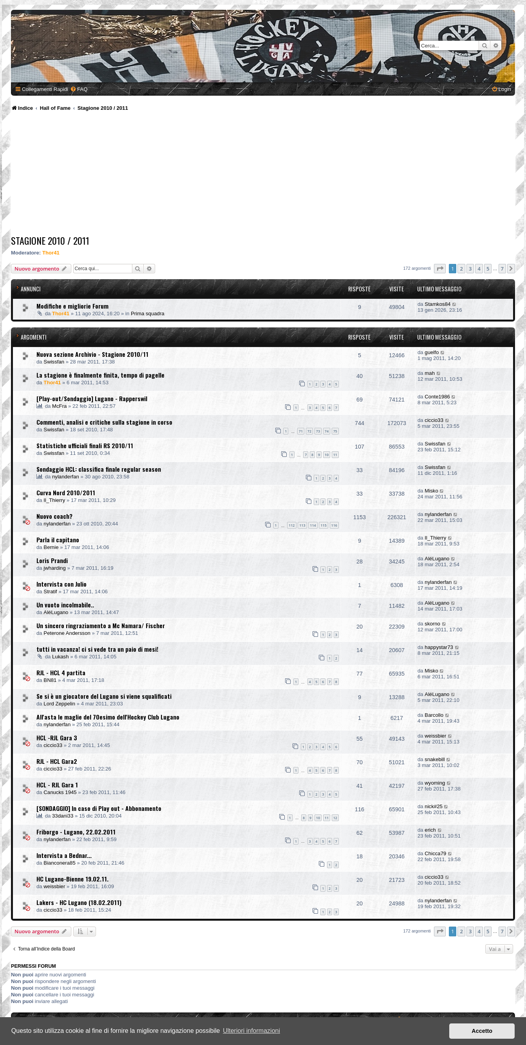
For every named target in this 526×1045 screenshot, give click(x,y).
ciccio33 (434, 420)
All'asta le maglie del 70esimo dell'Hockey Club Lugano (107, 717)
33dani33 (62, 816)
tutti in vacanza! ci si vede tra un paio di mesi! (97, 649)
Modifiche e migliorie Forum (72, 306)
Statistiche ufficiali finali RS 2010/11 (84, 445)
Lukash (60, 657)
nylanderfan (65, 477)
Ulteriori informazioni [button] (251, 1030)
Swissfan (53, 362)
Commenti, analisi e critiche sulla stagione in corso (104, 422)
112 (292, 525)
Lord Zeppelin (59, 704)
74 (327, 431)
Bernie (50, 547)
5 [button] (487, 268)
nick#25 (433, 806)
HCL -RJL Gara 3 (56, 737)
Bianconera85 (59, 863)
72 (309, 431)
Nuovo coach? (54, 516)
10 (327, 454)
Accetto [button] (482, 1031)
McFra (59, 406)
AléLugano (437, 559)
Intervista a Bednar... (64, 855)
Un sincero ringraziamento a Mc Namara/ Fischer (100, 625)
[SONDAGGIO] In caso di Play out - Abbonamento (98, 808)
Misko (431, 491)
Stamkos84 (437, 304)
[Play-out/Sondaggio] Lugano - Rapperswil (91, 398)
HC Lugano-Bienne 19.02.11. (72, 878)
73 (318, 431)
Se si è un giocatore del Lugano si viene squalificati (104, 696)
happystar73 (439, 647)
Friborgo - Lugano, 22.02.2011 (76, 831)
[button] (440, 268)
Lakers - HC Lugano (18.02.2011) (78, 902)
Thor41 (51, 253)
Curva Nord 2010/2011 (65, 492)
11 (335, 454)
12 (335, 817)
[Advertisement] (263, 174)
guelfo (432, 352)
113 (302, 525)
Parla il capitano (57, 539)
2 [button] (461, 268)
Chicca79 (435, 853)
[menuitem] (78, 89)
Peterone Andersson (66, 633)
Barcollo (434, 715)
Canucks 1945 (59, 792)
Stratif (50, 591)
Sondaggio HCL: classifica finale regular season (98, 469)
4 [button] (478, 268)
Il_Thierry (54, 500)
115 (323, 525)
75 (335, 431)
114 (313, 525)
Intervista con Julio (61, 584)
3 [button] (470, 268)
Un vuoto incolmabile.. (65, 604)
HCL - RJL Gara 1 (57, 784)
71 (301, 431)
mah (430, 373)
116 (334, 525)
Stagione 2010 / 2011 (50, 240)
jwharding (54, 568)
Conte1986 (437, 397)
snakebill (435, 759)
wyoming (435, 783)
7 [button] (502, 268)
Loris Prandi (52, 560)
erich (430, 830)
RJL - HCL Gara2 (56, 761)
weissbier (435, 736)
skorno (432, 624)
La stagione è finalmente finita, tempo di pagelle (100, 375)
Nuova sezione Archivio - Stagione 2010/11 (92, 354)
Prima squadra (147, 313)
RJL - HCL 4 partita (60, 672)
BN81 (49, 680)
